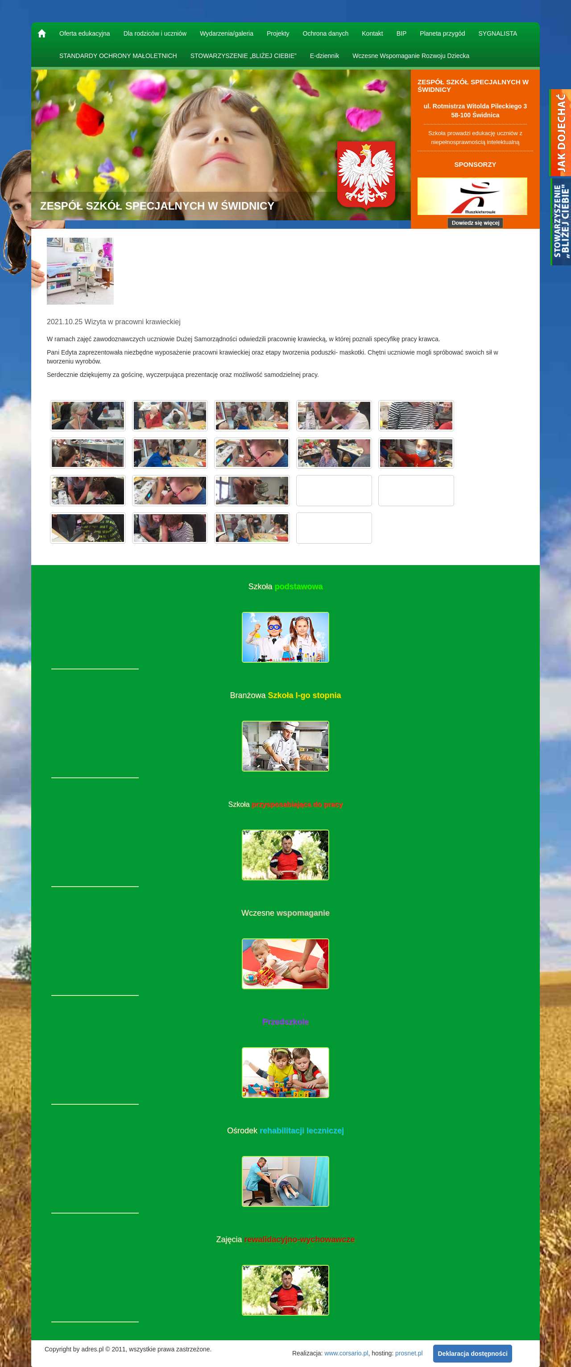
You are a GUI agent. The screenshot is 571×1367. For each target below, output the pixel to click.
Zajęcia (285, 1239)
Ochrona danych (326, 33)
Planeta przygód (442, 33)
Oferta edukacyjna (84, 33)
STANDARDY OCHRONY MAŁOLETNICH (118, 55)
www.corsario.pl (346, 1352)
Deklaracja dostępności (472, 1353)
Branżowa (285, 695)
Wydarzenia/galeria (226, 33)
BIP (402, 33)
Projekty (278, 33)
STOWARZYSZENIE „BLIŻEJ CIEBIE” (243, 55)
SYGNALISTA (498, 33)
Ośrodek (285, 1130)
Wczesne (285, 913)
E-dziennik (324, 55)
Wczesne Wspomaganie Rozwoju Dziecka (410, 55)
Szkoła (285, 586)
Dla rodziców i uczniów (155, 33)
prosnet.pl (408, 1352)
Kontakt (372, 33)
